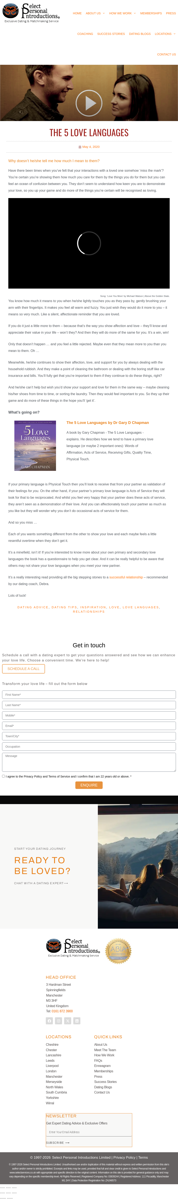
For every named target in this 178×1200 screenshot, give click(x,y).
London (51, 1071)
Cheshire (52, 1044)
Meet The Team (105, 1050)
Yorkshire (52, 1098)
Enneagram (102, 1066)
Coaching (85, 34)
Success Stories (111, 34)
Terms (143, 1158)
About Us (95, 13)
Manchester (54, 1076)
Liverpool (52, 1066)
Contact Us (166, 54)
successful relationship (126, 577)
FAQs (98, 1060)
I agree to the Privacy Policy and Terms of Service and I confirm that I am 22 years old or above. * (69, 776)
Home (77, 13)
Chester (51, 1050)
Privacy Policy (125, 1158)
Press (171, 13)
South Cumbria (56, 1092)
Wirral (50, 1103)
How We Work (122, 13)
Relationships (89, 611)
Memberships (151, 13)
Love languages (141, 607)
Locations (165, 34)
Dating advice (33, 607)
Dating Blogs (140, 34)
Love (114, 607)
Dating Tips (64, 607)
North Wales (54, 1087)
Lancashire (53, 1055)
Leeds (50, 1060)
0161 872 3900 (62, 1011)
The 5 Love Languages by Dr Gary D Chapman (108, 423)
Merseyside (54, 1082)
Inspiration (93, 607)
